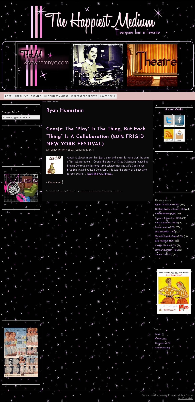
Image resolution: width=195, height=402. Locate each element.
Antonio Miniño (162, 213)
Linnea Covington (163, 250)
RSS (176, 204)
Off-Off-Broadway (90, 191)
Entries (161, 338)
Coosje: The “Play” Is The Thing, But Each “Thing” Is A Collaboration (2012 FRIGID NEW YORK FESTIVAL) (96, 137)
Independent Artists (84, 96)
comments (54, 182)
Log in (158, 334)
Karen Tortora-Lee (164, 204)
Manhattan (72, 191)
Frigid (61, 191)
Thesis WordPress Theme (168, 395)
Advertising (107, 96)
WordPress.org (162, 347)
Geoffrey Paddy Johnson (167, 209)
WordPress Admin (185, 398)
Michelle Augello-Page (166, 236)
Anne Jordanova (163, 222)
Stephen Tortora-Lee (60, 150)
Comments (163, 343)
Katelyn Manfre (162, 245)
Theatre (36, 96)
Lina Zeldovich (162, 231)
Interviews (21, 96)
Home (8, 96)
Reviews (106, 191)
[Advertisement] (21, 146)
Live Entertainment (56, 96)
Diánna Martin (162, 227)
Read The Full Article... (100, 173)
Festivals (51, 191)
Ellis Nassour (161, 240)
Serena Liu (160, 254)
